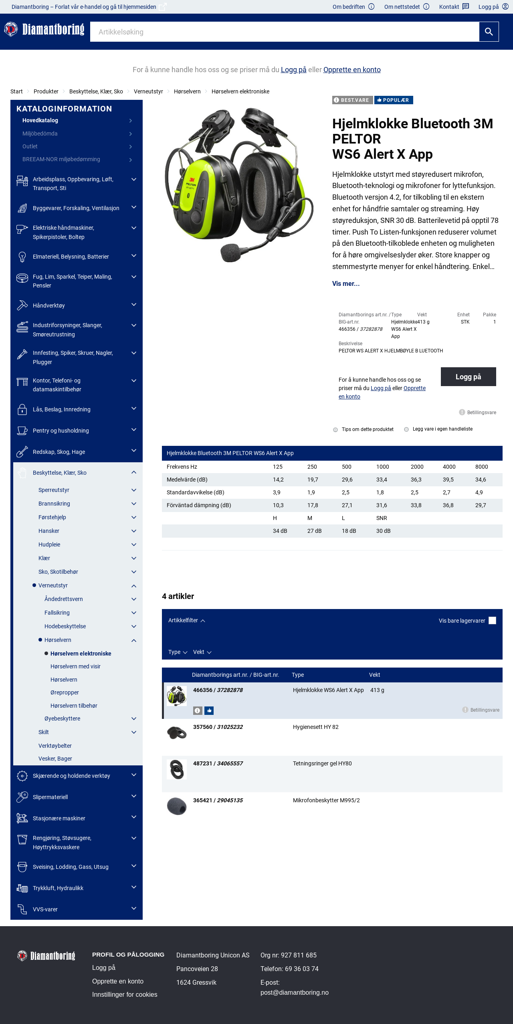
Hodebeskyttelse (65, 626)
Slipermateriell (42, 797)
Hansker (48, 531)
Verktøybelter (55, 746)
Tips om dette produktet (363, 429)
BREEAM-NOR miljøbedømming (61, 159)
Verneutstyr (148, 91)
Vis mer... (346, 284)
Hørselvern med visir (75, 666)
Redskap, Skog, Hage (50, 451)
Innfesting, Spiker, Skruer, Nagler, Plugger (64, 356)
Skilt (43, 732)
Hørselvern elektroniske (240, 91)
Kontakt (454, 7)
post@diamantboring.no (295, 992)
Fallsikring (57, 612)
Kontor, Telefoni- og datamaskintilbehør (48, 384)
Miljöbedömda (40, 133)
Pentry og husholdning (52, 431)
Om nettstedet (407, 7)
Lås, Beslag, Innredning (53, 409)
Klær (44, 558)
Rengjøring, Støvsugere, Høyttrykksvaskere (53, 842)
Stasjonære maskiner (50, 818)
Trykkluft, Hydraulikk (49, 888)
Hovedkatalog (40, 120)
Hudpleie (49, 544)
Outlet (30, 146)
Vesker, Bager (55, 758)
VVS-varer (37, 909)
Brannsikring (54, 503)
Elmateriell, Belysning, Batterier (62, 257)
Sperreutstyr (53, 490)
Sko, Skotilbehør (58, 572)
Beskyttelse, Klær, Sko (96, 91)
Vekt (198, 652)
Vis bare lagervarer (467, 620)
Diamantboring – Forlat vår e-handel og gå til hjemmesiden (89, 7)
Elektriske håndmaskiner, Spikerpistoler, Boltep (55, 231)
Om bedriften (354, 7)
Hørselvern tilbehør (73, 705)
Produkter (46, 91)
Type (174, 652)
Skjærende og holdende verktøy (63, 776)
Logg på (468, 376)
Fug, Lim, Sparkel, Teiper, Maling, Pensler (64, 280)
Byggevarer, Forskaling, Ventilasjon (67, 208)
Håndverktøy (40, 306)
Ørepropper (64, 692)
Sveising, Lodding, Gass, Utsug (62, 867)
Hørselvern (187, 91)
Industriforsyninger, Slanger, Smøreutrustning (59, 329)
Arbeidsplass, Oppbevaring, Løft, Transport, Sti (64, 183)
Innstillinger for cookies (125, 994)
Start (16, 91)
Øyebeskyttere (62, 718)
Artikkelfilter (183, 620)
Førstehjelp (52, 517)
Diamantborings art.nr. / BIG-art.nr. (236, 675)
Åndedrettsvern (63, 599)
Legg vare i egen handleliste (438, 429)
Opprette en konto (117, 981)
